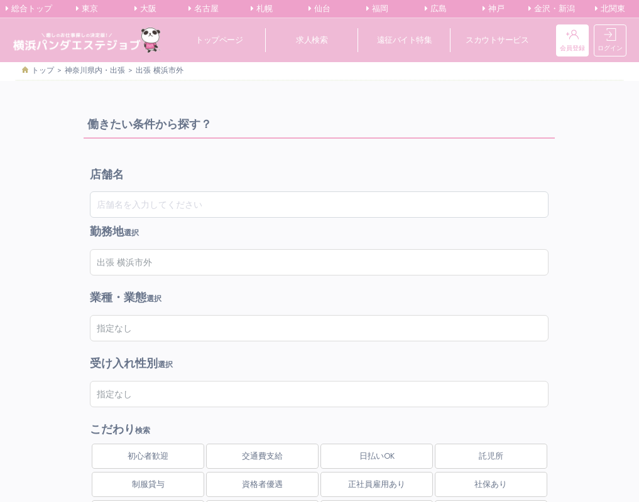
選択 (114, 231)
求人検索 (311, 40)
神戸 (494, 8)
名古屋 (203, 8)
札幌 (262, 8)
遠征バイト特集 (404, 40)
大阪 (145, 8)
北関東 (610, 8)
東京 (87, 8)
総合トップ (29, 8)
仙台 (319, 8)
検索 (120, 422)
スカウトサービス (497, 40)
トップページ (219, 40)
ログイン (610, 40)
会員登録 (572, 40)
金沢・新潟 (551, 8)
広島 (436, 8)
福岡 (377, 8)
